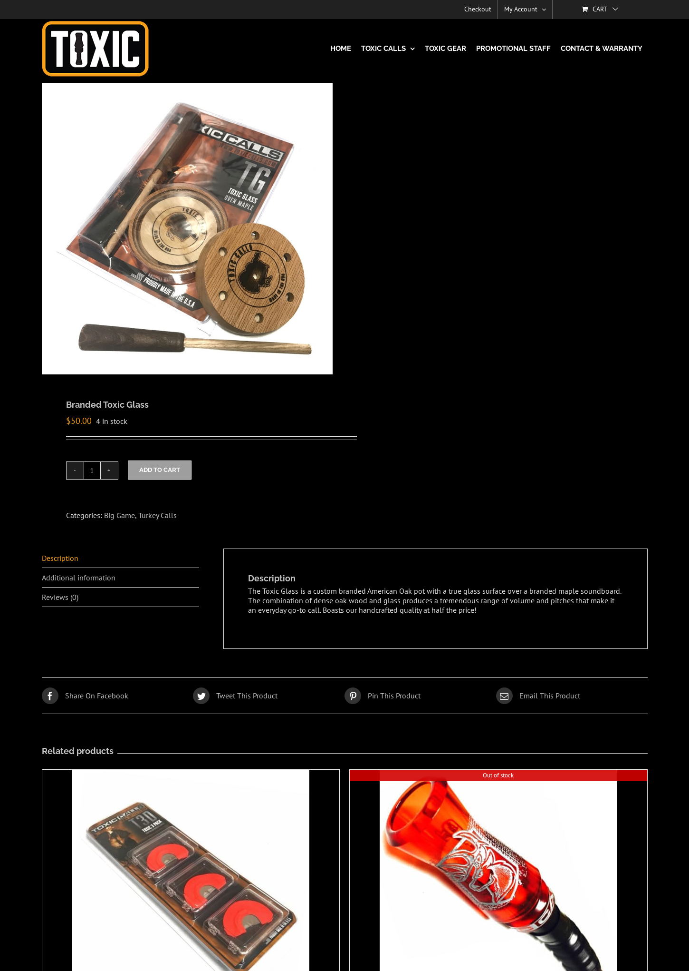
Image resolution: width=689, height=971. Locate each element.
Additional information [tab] (78, 577)
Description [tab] (60, 558)
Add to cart (159, 469)
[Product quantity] (92, 470)
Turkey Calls (157, 515)
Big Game (119, 515)
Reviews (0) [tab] (60, 597)
